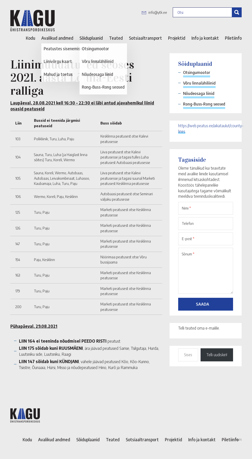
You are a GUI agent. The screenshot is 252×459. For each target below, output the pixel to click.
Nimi (186, 208)
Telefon (188, 223)
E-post (188, 238)
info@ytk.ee (157, 12)
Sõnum (188, 254)
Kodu (30, 38)
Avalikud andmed (57, 38)
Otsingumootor (196, 72)
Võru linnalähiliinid (199, 83)
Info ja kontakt (205, 38)
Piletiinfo (233, 38)
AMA (239, 439)
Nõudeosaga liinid (198, 93)
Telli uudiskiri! (216, 354)
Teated (116, 38)
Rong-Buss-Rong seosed (204, 104)
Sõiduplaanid (91, 38)
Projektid (176, 38)
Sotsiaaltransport (145, 38)
